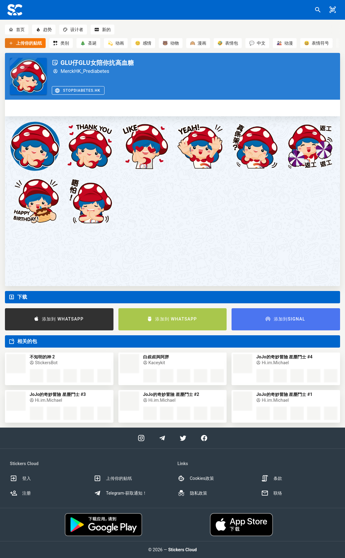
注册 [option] (20, 493)
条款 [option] (271, 478)
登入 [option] (20, 478)
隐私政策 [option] (192, 493)
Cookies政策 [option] (196, 478)
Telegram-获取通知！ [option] (120, 493)
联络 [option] (271, 493)
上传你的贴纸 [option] (113, 478)
